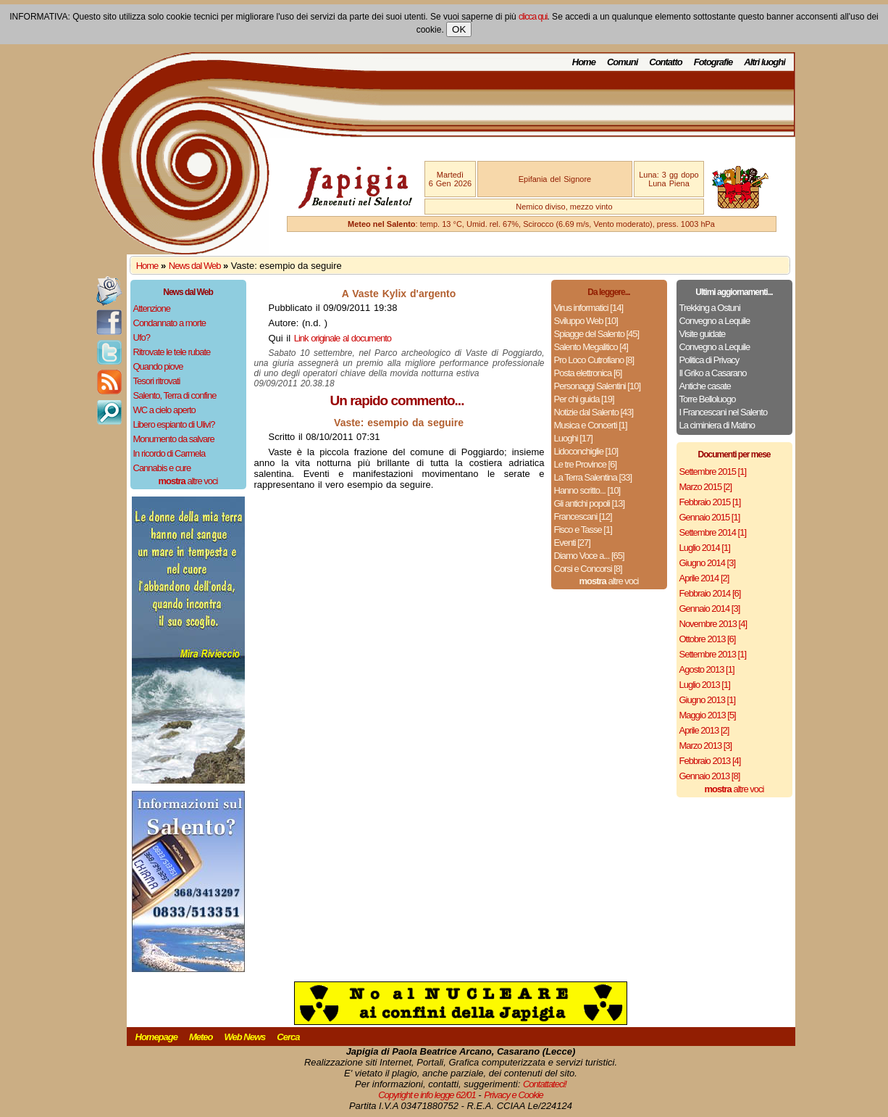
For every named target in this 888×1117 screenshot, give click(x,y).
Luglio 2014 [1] (704, 547)
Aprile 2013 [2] (704, 730)
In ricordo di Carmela (169, 453)
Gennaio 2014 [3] (709, 608)
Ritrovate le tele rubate (172, 351)
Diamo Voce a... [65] (589, 555)
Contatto (665, 62)
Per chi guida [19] (584, 399)
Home (583, 62)
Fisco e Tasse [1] (583, 529)
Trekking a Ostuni (709, 307)
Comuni (622, 62)
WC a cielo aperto (164, 409)
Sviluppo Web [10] (586, 320)
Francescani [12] (583, 516)
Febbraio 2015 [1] (710, 502)
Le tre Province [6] (585, 464)
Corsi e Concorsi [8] (588, 568)
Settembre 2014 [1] (713, 532)
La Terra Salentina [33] (593, 477)
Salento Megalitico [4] (591, 346)
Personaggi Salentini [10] (597, 386)
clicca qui (533, 17)
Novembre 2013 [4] (713, 623)
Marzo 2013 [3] (705, 745)
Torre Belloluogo (707, 399)
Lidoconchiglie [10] (586, 451)
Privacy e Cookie (513, 1094)
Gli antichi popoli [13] (589, 503)
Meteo (201, 1036)
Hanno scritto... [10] (587, 490)
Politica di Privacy (709, 359)
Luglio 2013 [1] (704, 684)
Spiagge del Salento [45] (597, 333)
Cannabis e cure (162, 467)
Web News (245, 1036)
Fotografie (713, 62)
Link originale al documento (342, 338)
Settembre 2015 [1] (713, 471)
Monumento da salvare (173, 438)
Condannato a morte (169, 322)
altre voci (188, 481)
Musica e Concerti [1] (590, 425)
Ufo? (141, 337)
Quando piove (158, 366)
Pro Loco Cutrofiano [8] (594, 359)
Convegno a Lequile (714, 320)
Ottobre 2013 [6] (707, 639)
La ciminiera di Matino (717, 425)
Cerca (288, 1036)
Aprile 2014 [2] (704, 578)
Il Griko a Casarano (713, 373)
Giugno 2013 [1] (707, 699)
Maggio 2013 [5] (707, 715)
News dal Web (195, 265)
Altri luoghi (764, 62)
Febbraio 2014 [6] (710, 593)
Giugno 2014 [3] (707, 562)
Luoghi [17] (573, 438)
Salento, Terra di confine (175, 395)
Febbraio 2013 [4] (710, 760)
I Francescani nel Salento (723, 412)
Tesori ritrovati (156, 380)
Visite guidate (702, 333)
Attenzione (151, 308)
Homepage (156, 1036)
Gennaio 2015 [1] (709, 517)
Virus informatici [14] (589, 307)
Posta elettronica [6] (588, 373)
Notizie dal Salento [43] (594, 412)
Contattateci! (544, 1084)
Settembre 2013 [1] (713, 654)
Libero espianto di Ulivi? (174, 424)
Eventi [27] (572, 542)
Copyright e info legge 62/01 (427, 1094)
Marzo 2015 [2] (705, 486)
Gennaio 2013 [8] (709, 776)
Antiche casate (705, 386)
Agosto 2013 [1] (706, 669)
